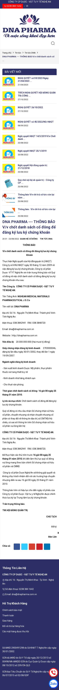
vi (27, 6)
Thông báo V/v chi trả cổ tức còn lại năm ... (36, 196)
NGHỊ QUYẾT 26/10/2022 (30, 107)
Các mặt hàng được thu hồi (15, 631)
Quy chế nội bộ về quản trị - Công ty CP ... (36, 181)
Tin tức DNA (30, 53)
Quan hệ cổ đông (29, 239)
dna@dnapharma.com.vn (21, 329)
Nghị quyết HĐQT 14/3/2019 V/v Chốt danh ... (37, 137)
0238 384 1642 (12, 6)
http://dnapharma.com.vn (24, 335)
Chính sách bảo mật (12, 610)
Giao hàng (7, 620)
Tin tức (18, 53)
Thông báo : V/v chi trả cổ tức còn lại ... (36, 210)
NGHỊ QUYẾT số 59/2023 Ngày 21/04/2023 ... (33, 79)
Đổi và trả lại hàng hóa (13, 626)
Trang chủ (6, 53)
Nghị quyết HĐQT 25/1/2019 (32, 151)
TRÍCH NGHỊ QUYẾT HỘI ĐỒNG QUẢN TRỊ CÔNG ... (37, 94)
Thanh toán (8, 615)
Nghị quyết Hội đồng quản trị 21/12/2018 (32, 166)
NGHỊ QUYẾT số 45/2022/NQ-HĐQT (36, 122)
